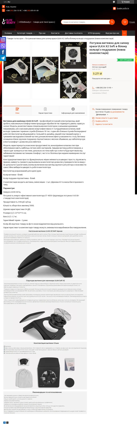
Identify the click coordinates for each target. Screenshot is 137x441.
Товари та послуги (15, 38)
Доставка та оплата (73, 33)
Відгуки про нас (112, 33)
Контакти (55, 33)
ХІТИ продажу (94, 33)
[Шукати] (112, 22)
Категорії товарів (24, 33)
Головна (8, 33)
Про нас (42, 33)
